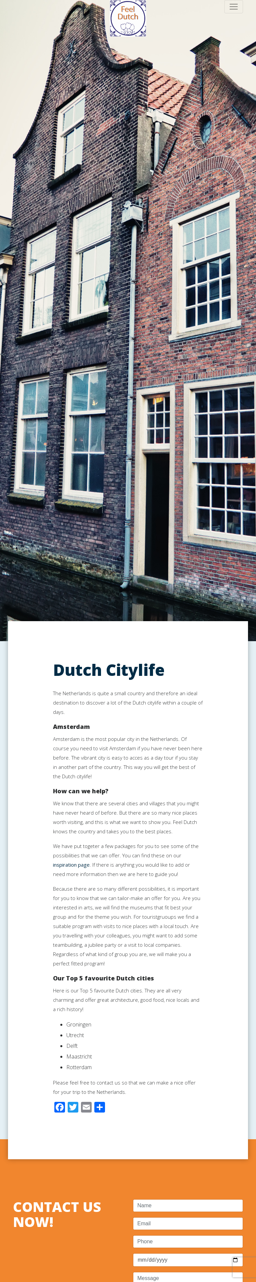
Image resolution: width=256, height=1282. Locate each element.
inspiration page (71, 864)
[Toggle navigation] (233, 6)
